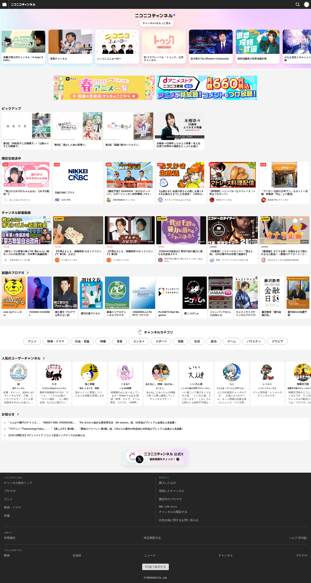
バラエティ (254, 341)
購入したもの (167, 482)
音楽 (119, 341)
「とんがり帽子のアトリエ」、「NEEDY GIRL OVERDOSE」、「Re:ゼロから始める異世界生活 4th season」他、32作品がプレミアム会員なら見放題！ (92, 422)
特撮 (103, 341)
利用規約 (9, 537)
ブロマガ (9, 490)
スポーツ (161, 341)
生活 (197, 341)
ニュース (150, 555)
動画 (7, 555)
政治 (213, 341)
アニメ (32, 341)
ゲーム (231, 341)
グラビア (277, 341)
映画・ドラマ (55, 341)
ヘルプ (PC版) (298, 537)
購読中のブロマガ (170, 499)
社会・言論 (82, 341)
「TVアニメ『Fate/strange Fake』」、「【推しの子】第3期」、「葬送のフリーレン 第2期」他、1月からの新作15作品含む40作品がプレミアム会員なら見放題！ (95, 428)
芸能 (180, 341)
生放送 (77, 555)
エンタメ (139, 341)
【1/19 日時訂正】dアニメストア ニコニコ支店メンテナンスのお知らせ (46, 435)
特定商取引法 (152, 537)
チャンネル (226, 555)
